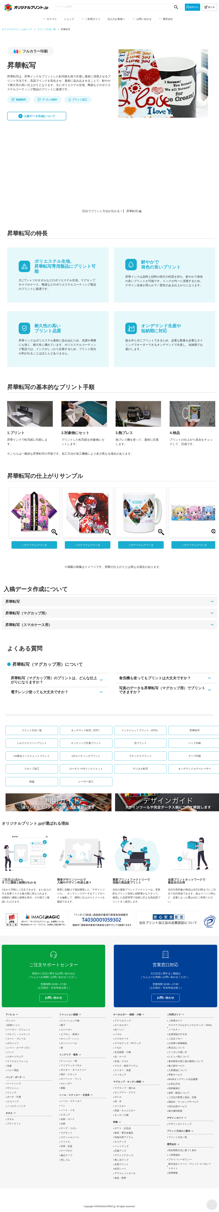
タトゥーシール (69, 1043)
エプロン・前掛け (70, 1034)
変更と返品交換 (182, 1097)
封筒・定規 (66, 1146)
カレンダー (66, 1083)
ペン (63, 1106)
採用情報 (173, 1173)
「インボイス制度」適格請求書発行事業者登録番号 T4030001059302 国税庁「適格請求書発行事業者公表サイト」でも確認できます (101, 920)
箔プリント (140, 743)
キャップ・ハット (70, 1039)
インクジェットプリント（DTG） (140, 730)
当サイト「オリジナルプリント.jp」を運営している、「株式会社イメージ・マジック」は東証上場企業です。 (35, 920)
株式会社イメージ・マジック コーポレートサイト (189, 1166)
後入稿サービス (176, 1066)
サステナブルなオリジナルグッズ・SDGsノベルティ (190, 1027)
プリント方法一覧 (32, 730)
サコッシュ (13, 1088)
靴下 (63, 1025)
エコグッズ (120, 1142)
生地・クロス (122, 1061)
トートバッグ (14, 1083)
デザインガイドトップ (180, 1124)
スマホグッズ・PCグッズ (128, 1043)
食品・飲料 (120, 1178)
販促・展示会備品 (124, 1133)
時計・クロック (69, 1074)
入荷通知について (177, 1070)
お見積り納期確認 (177, 1043)
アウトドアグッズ (124, 1155)
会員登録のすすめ (177, 1034)
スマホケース (122, 1039)
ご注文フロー (175, 1039)
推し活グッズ (122, 1160)
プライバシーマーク (209, 921)
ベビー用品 (13, 1070)
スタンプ (65, 1114)
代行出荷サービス (177, 1106)
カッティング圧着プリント (86, 743)
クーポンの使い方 (177, 1052)
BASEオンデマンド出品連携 (183, 1079)
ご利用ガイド (175, 1020)
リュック (11, 1092)
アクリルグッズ (123, 1020)
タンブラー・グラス (125, 1092)
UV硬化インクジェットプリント (32, 755)
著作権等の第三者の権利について (185, 1061)
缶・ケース (120, 1056)
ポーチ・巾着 (14, 1097)
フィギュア (120, 1075)
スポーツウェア (15, 1056)
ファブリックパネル (71, 1065)
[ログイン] (192, 7)
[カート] (209, 7)
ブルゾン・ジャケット (18, 1034)
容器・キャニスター (125, 1110)
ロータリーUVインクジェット (86, 768)
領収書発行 (174, 1088)
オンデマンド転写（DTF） (86, 730)
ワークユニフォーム (17, 1061)
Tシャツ (11, 1020)
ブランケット (14, 1123)
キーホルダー (122, 1025)
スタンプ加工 (31, 768)
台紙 (63, 1123)
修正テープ (66, 1155)
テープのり (66, 1150)
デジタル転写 (140, 768)
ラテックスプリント (140, 755)
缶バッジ (119, 1029)
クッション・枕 (69, 1061)
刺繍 (31, 781)
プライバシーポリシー (180, 1159)
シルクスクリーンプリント (32, 743)
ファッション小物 (70, 1020)
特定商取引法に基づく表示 (182, 1150)
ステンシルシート (70, 1137)
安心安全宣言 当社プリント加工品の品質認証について (168, 920)
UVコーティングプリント (86, 755)
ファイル (65, 1142)
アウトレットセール (125, 1173)
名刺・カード (68, 1119)
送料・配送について (178, 1093)
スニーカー (66, 1029)
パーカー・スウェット (18, 1029)
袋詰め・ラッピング (183, 1102)
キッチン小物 (122, 1115)
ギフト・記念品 (123, 1128)
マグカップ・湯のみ (125, 1088)
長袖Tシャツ (13, 1025)
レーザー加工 (86, 781)
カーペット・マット (71, 1079)
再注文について (176, 1047)
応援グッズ (120, 1150)
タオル (10, 1119)
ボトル (118, 1097)
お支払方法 (174, 1084)
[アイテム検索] (114, 6)
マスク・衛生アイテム (126, 1066)
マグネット (66, 1133)
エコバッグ (13, 1101)
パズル (118, 1034)
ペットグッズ (122, 1146)
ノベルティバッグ (16, 1106)
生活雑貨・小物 (123, 1052)
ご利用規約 (174, 1155)
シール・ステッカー (71, 1101)
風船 (63, 1088)
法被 (9, 1066)
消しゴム (65, 1160)
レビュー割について (178, 1056)
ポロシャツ (13, 1043)
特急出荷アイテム (124, 1137)
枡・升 (118, 1101)
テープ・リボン (69, 1128)
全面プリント (122, 1164)
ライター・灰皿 (123, 1070)
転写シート (120, 1169)
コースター (120, 1106)
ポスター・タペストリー (73, 1070)
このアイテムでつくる (34, 544)
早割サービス (175, 1075)
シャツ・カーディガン (18, 1047)
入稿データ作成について (39, 116)
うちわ (118, 1047)
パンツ (10, 1052)
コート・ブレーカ (16, 1039)
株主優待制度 (175, 1111)
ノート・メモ (68, 1110)
